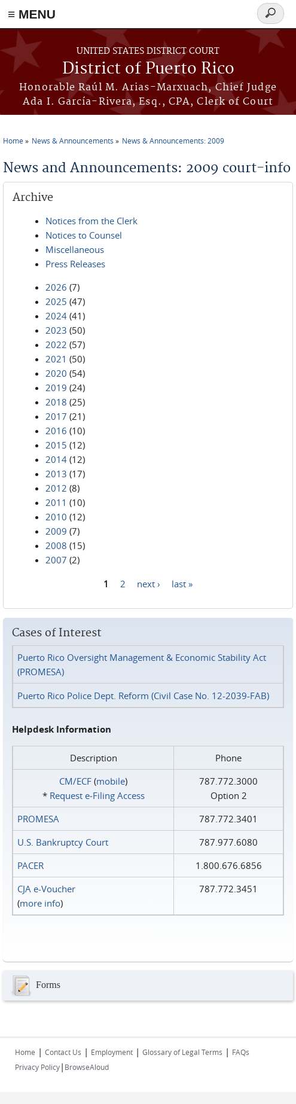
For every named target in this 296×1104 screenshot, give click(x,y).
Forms (34, 986)
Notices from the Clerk (91, 221)
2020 (56, 373)
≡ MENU (32, 14)
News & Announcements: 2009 (173, 140)
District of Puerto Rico (148, 69)
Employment (112, 1052)
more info (40, 903)
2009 (56, 531)
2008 (56, 545)
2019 (56, 388)
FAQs (240, 1052)
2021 (56, 359)
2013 (56, 474)
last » (182, 583)
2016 (56, 431)
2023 (56, 330)
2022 (56, 344)
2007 (56, 560)
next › (148, 583)
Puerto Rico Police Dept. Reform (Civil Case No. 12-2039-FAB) (143, 696)
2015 (56, 445)
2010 (56, 517)
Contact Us (63, 1052)
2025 (56, 301)
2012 (56, 488)
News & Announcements (73, 140)
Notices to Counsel (83, 235)
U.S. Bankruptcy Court (62, 842)
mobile (110, 781)
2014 (56, 459)
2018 (56, 402)
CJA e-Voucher (46, 889)
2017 (56, 416)
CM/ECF (75, 781)
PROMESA (38, 819)
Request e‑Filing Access (97, 795)
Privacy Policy (37, 1067)
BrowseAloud (87, 1067)
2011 (56, 502)
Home (13, 140)
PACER (30, 865)
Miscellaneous (74, 249)
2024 (56, 316)
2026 (56, 287)
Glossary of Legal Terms (182, 1052)
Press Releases (75, 264)
